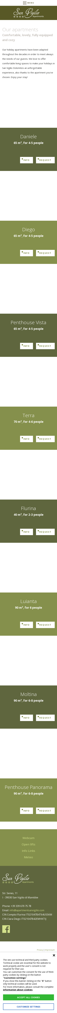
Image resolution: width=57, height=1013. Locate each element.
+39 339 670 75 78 (21, 906)
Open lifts (28, 844)
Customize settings (28, 1006)
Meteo (28, 857)
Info (26, 160)
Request (45, 160)
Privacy (40, 950)
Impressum (50, 950)
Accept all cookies (28, 997)
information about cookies (18, 989)
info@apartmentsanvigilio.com (26, 910)
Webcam (28, 838)
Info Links (28, 851)
